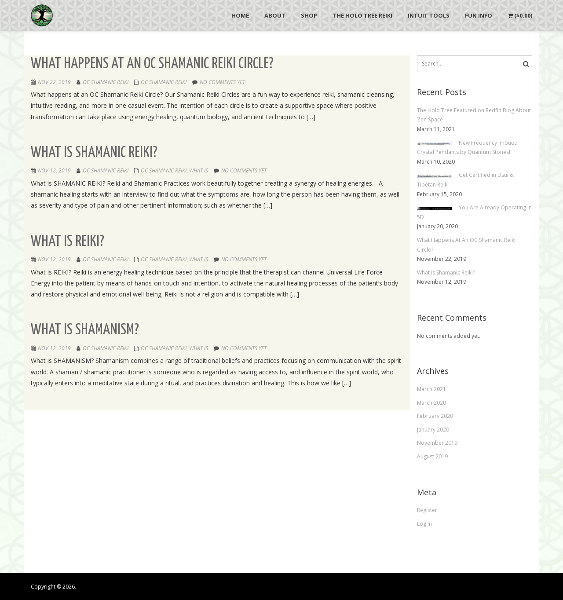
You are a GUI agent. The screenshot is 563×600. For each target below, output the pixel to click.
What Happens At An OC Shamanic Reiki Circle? (152, 64)
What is (198, 170)
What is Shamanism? (85, 330)
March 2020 (431, 402)
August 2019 (432, 456)
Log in (424, 523)
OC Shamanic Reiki (105, 82)
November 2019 (437, 442)
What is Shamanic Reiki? (94, 153)
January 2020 (433, 429)
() (520, 15)
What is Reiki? (67, 241)
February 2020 (435, 416)
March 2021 (431, 389)
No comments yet (222, 82)
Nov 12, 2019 (54, 170)
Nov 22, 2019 (54, 82)
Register (427, 510)
